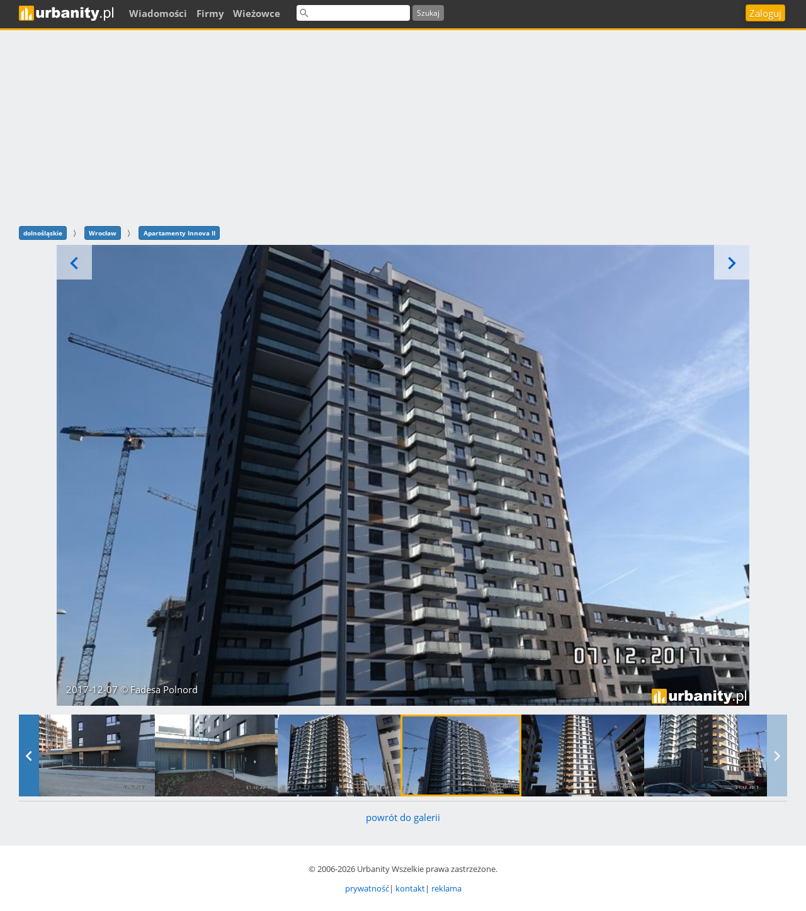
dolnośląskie (42, 233)
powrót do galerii (403, 817)
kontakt (410, 888)
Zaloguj (765, 13)
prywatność (367, 888)
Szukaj (428, 13)
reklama (446, 888)
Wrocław (102, 233)
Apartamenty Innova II (179, 233)
